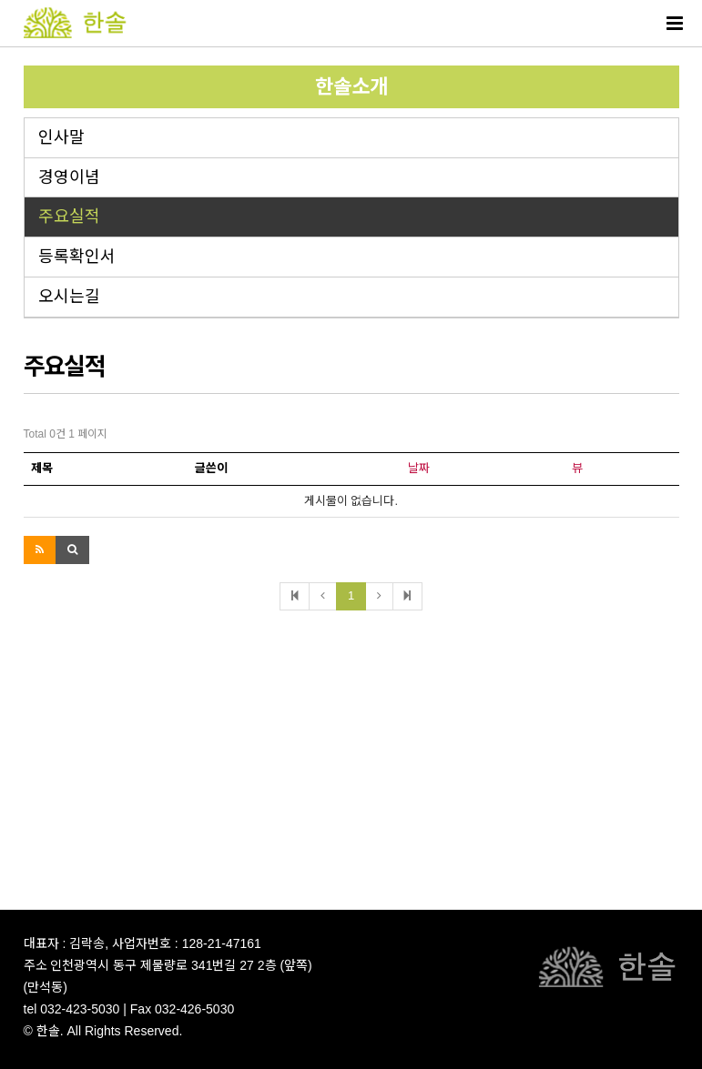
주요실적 (69, 216)
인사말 (61, 137)
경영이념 (69, 177)
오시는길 (69, 296)
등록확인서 (77, 256)
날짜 (419, 468)
